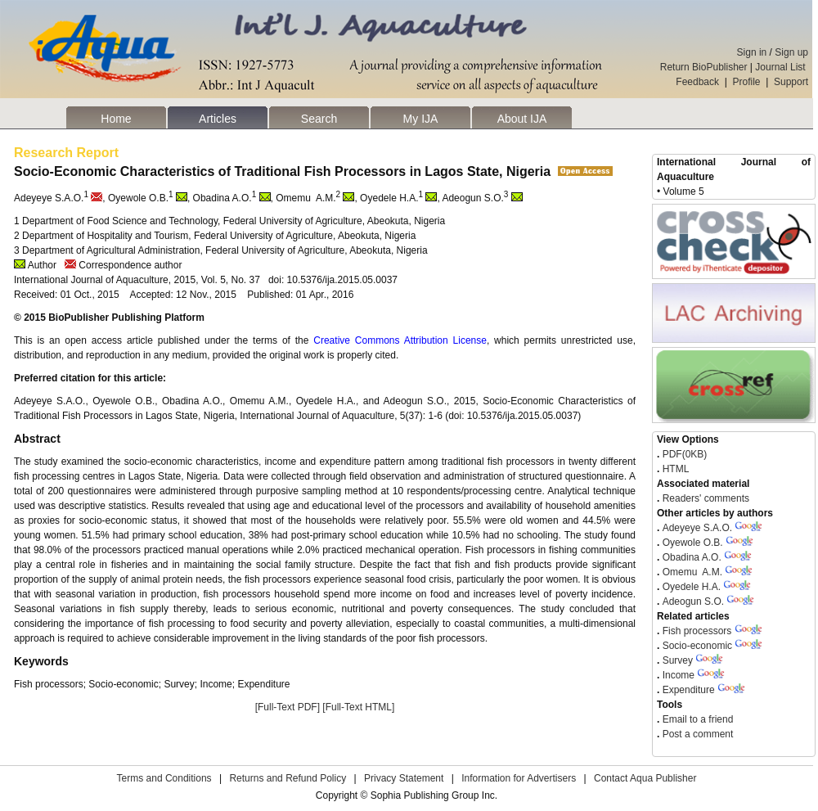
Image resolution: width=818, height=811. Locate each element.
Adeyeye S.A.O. (697, 528)
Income (678, 675)
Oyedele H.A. (692, 586)
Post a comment (696, 734)
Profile (747, 82)
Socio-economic (697, 645)
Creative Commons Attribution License (400, 340)
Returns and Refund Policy (287, 778)
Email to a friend (696, 719)
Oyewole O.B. (693, 542)
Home (116, 118)
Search (319, 118)
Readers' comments (704, 498)
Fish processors (697, 631)
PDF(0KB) (685, 454)
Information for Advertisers (518, 778)
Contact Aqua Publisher (645, 778)
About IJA (522, 118)
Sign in (752, 52)
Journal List (781, 67)
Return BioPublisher (704, 67)
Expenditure (689, 690)
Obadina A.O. (692, 557)
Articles (217, 118)
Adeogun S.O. (693, 601)
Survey (678, 660)
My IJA (420, 118)
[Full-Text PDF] (287, 707)
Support (791, 82)
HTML (674, 469)
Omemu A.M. (692, 572)
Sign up (791, 52)
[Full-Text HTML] (358, 707)
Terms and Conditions (164, 778)
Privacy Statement (403, 778)
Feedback (697, 82)
